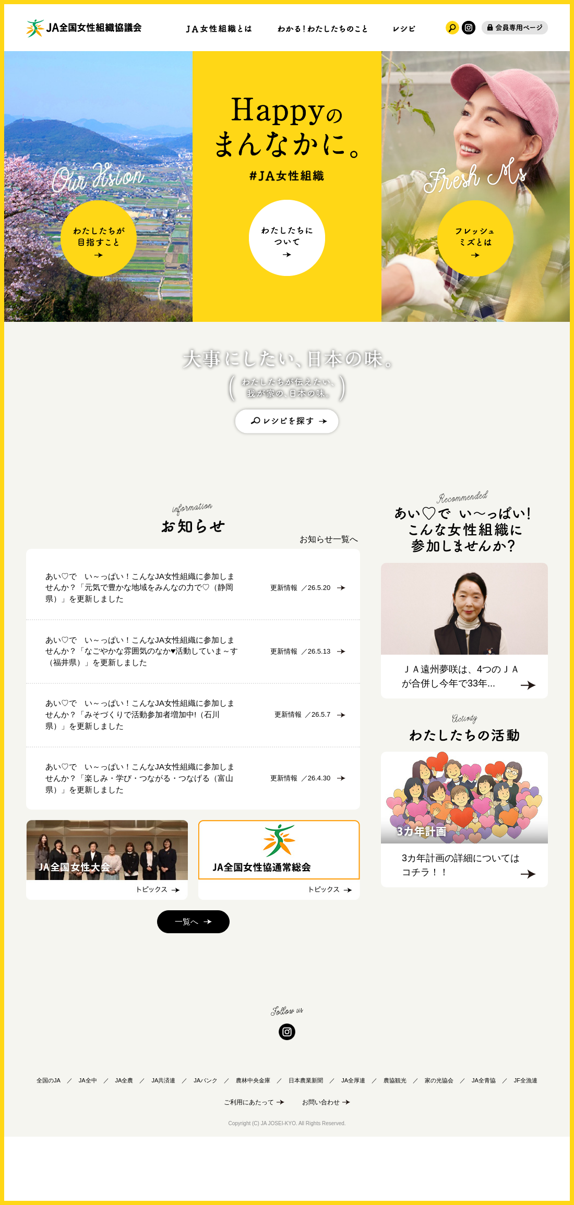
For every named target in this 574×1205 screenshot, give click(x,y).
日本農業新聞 (306, 1145)
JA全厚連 (353, 1145)
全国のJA (49, 1145)
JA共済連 (163, 1145)
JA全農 (124, 1145)
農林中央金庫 (253, 1145)
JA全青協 (484, 1145)
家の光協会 (439, 1145)
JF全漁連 (525, 1145)
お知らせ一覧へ (329, 539)
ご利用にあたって (249, 1167)
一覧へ (186, 987)
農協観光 (395, 1145)
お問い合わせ (321, 1167)
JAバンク (206, 1145)
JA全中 (88, 1145)
